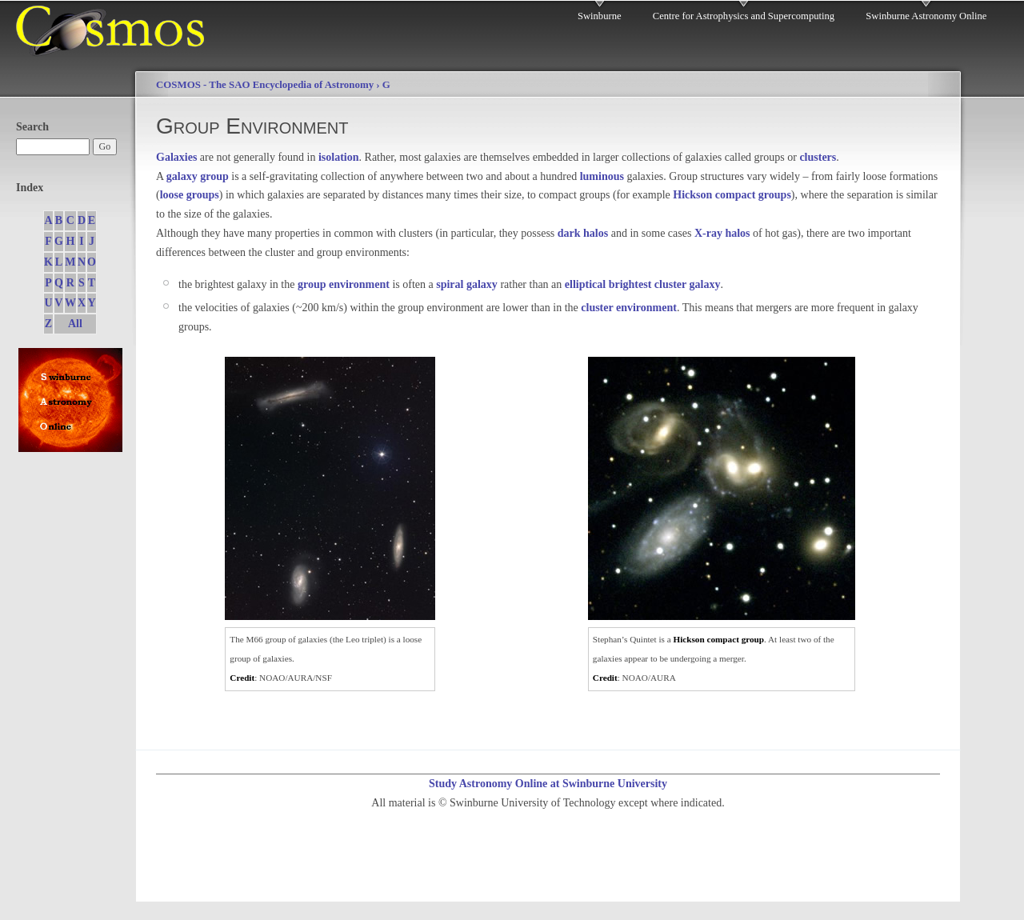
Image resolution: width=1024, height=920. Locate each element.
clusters (817, 157)
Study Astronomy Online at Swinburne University (548, 784)
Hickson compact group (719, 639)
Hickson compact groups (732, 195)
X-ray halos (722, 233)
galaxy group (197, 176)
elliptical (585, 284)
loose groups (189, 195)
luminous (602, 176)
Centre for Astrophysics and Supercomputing (743, 16)
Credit (242, 677)
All (75, 324)
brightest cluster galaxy (665, 284)
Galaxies (176, 157)
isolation (338, 157)
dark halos (583, 233)
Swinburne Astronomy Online (926, 16)
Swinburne (600, 16)
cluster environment (629, 308)
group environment (344, 284)
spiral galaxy (467, 284)
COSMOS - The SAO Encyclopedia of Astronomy (265, 84)
